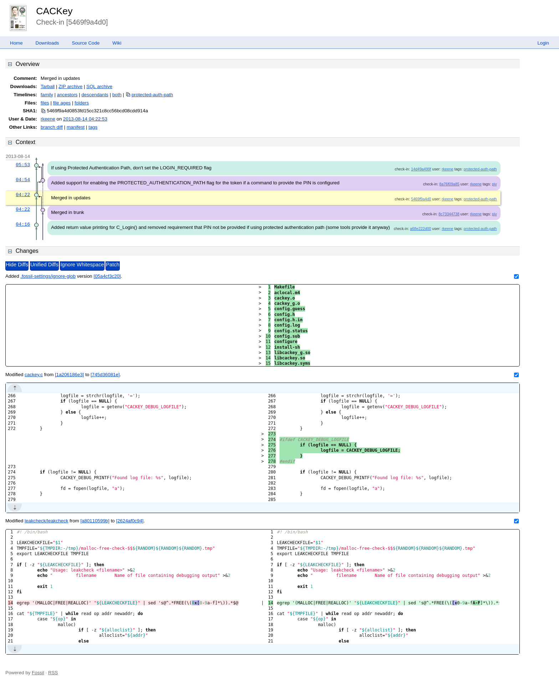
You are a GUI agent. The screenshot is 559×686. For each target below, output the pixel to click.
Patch (112, 264)
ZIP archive (70, 86)
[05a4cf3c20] (106, 276)
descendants (94, 94)
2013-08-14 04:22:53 (85, 119)
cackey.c (34, 374)
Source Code (86, 43)
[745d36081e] (105, 374)
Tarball (48, 86)
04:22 (23, 194)
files (45, 103)
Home (16, 43)
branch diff (52, 127)
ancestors (67, 94)
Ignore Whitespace (82, 264)
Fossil (38, 672)
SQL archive (99, 86)
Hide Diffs (17, 264)
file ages (62, 103)
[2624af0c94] (129, 520)
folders (82, 103)
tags (92, 127)
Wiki (116, 43)
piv (494, 184)
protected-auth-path (152, 94)
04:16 (23, 224)
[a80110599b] (94, 520)
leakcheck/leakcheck (46, 520)
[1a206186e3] (69, 374)
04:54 (23, 179)
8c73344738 (449, 214)
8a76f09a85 (449, 184)
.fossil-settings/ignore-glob (48, 276)
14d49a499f (421, 169)
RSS (53, 672)
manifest (75, 127)
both (117, 94)
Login (543, 43)
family (47, 94)
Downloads (47, 43)
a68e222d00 (420, 228)
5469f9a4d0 (421, 199)
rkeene (48, 119)
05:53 (23, 165)
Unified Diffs (44, 264)
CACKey (54, 11)
